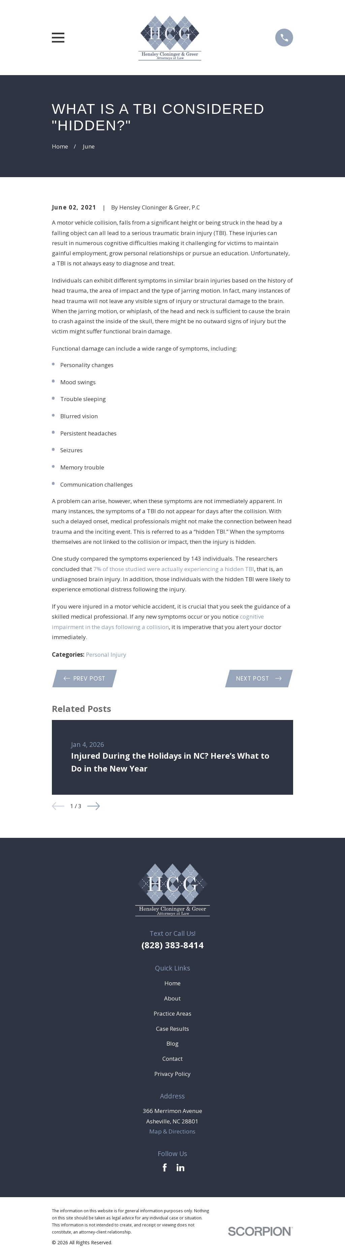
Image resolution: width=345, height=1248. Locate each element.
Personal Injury (106, 654)
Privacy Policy (172, 1074)
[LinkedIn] (181, 1167)
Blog (172, 1043)
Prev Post (85, 679)
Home (172, 983)
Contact (172, 1058)
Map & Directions (172, 1131)
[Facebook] (165, 1167)
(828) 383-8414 (172, 945)
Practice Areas (172, 1013)
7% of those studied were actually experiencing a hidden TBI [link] (173, 569)
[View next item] (93, 806)
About (172, 998)
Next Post (259, 679)
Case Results (172, 1028)
